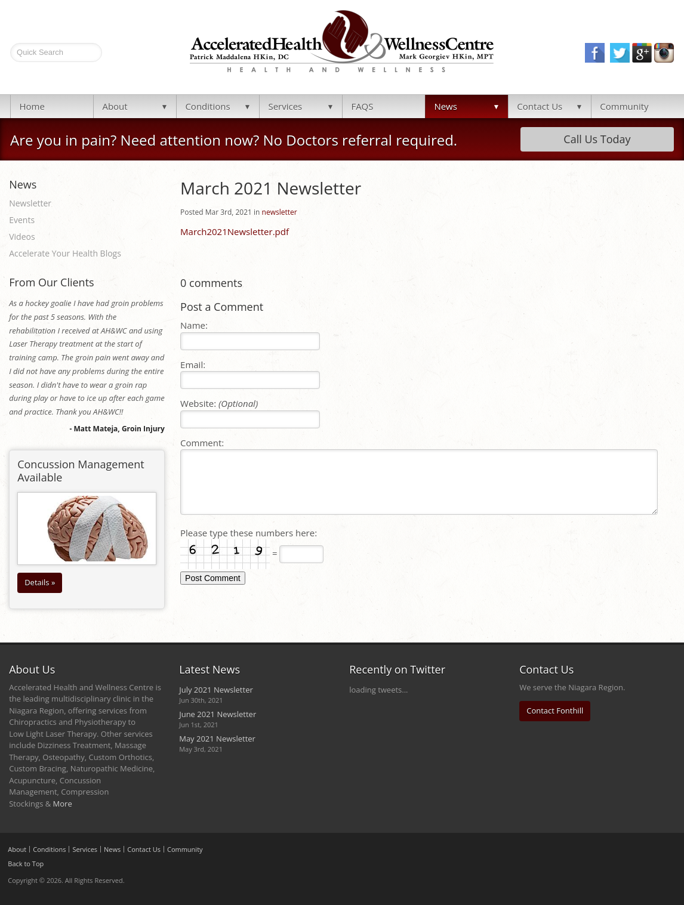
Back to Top (26, 863)
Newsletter (30, 203)
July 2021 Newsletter (216, 689)
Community (624, 106)
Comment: (202, 443)
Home (31, 106)
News (445, 106)
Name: (194, 325)
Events (22, 220)
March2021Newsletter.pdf (234, 231)
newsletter (279, 212)
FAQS (362, 106)
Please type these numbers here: (248, 533)
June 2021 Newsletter (217, 714)
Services (285, 106)
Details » (39, 582)
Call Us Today (596, 139)
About (114, 106)
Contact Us (539, 106)
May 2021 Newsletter (217, 738)
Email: (192, 364)
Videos (22, 236)
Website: (219, 403)
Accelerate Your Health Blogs (65, 253)
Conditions (207, 106)
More (62, 803)
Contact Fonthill (554, 710)
